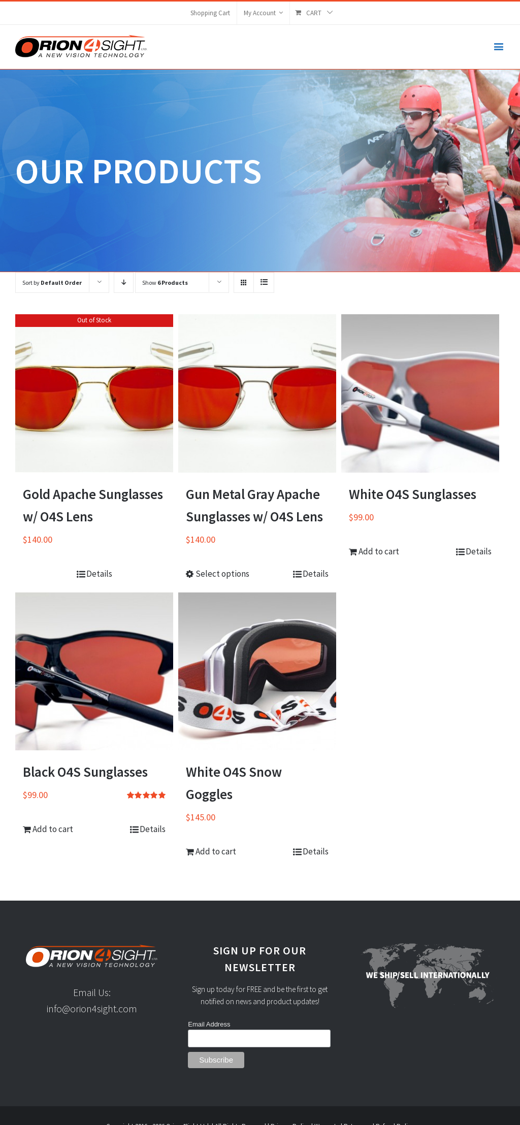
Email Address (209, 1024)
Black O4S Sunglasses (85, 771)
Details (99, 573)
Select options (222, 573)
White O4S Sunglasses (412, 494)
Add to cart (379, 551)
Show (165, 282)
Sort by (52, 282)
